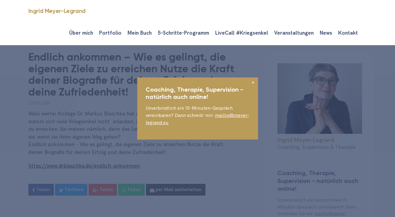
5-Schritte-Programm (183, 33)
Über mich (81, 33)
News (326, 33)
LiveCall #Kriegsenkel (241, 33)
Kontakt (348, 33)
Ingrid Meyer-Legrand (57, 11)
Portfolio (110, 33)
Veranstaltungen (294, 33)
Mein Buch (140, 33)
